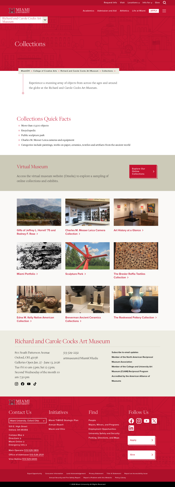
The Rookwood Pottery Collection (134, 317)
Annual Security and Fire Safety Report (64, 478)
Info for (146, 2)
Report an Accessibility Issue (136, 473)
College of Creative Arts (45, 71)
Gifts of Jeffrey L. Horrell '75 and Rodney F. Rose (36, 232)
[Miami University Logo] (19, 10)
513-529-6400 (29, 459)
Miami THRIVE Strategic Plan (63, 420)
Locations (133, 2)
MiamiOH (25, 71)
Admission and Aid (107, 11)
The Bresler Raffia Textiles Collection (129, 275)
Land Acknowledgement (76, 473)
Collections (107, 71)
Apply (154, 10)
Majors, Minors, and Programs (104, 424)
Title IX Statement (114, 473)
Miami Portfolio (26, 274)
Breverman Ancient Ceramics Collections (83, 319)
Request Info (110, 2)
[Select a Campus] (27, 420)
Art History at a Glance (127, 230)
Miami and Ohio (57, 429)
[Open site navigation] (164, 11)
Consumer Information (54, 473)
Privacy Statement (96, 473)
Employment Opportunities (102, 429)
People (92, 420)
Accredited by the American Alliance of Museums (131, 378)
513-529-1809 (31, 450)
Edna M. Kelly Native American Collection (35, 319)
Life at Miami (139, 11)
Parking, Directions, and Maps (104, 437)
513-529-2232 (71, 352)
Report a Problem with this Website (98, 478)
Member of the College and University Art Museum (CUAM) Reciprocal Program (132, 369)
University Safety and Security (104, 433)
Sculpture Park (74, 274)
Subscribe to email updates (125, 352)
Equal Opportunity (34, 473)
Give (157, 2)
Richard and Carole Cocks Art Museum (21, 20)
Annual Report (56, 424)
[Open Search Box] (164, 2)
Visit (122, 2)
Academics (88, 11)
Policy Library (120, 478)
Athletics (124, 11)
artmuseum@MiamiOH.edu (80, 358)
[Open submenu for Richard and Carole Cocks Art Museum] (45, 19)
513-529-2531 (37, 454)
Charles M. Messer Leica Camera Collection (85, 232)
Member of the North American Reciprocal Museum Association (132, 359)
